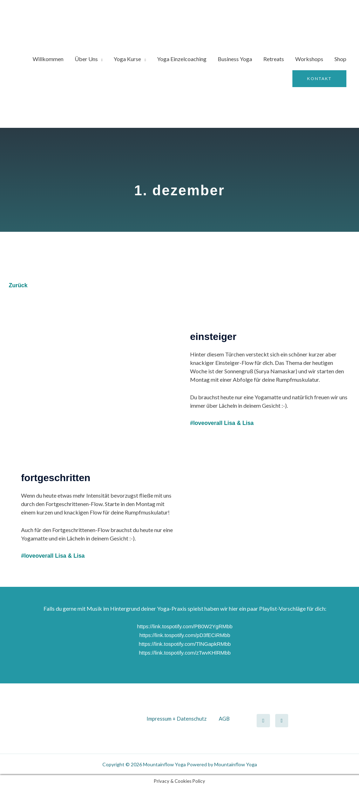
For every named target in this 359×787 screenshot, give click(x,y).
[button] (319, 78)
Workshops (309, 58)
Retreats (273, 58)
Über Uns (86, 58)
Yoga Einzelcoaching (181, 58)
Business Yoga (235, 58)
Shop (340, 58)
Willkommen (48, 58)
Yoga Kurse (127, 58)
